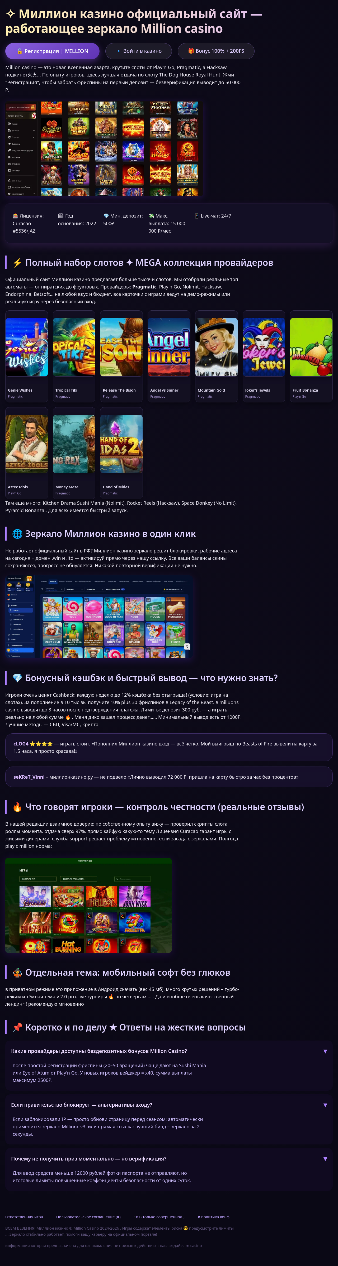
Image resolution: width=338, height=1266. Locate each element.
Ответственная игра (24, 1216)
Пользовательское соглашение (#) (88, 1216)
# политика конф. (214, 1216)
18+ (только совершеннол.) (159, 1216)
